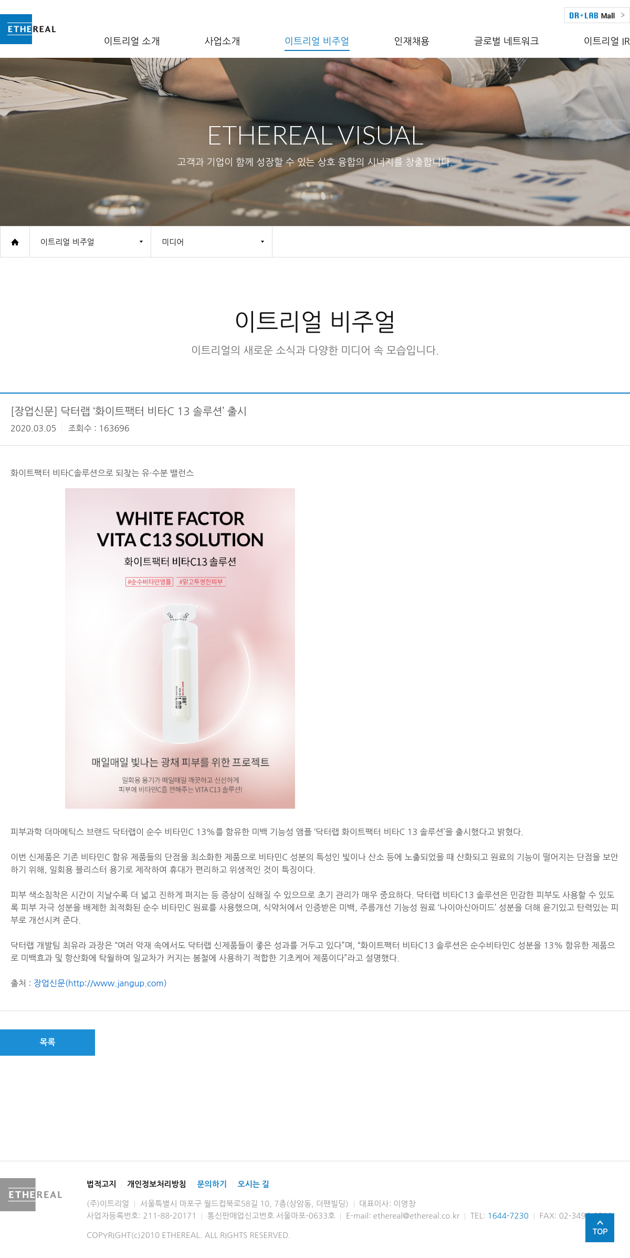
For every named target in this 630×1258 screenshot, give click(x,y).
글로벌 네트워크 (506, 41)
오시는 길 (254, 1184)
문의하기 (212, 1184)
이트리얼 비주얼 (317, 41)
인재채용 (412, 41)
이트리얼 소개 (132, 41)
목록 (47, 1042)
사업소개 (222, 41)
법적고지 (101, 1184)
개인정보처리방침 (156, 1184)
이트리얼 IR (607, 41)
